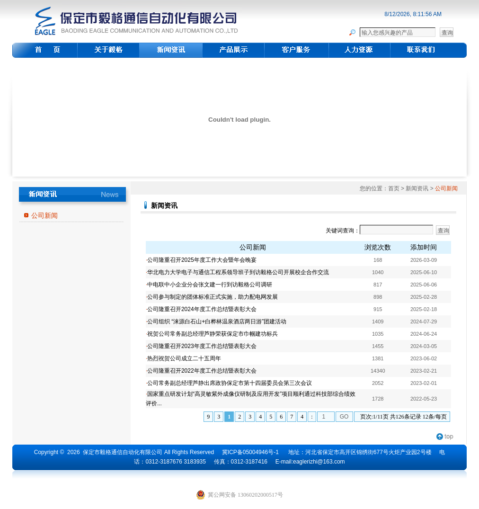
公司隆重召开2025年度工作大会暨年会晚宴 (202, 260)
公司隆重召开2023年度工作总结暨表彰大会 (202, 346)
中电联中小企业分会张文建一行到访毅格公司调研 (209, 284)
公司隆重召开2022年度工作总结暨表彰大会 (202, 370)
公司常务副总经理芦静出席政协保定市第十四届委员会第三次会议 (229, 383)
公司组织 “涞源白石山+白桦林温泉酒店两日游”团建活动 (216, 321)
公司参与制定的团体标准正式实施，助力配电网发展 (212, 297)
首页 (393, 188)
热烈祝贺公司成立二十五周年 (184, 358)
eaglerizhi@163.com (319, 461)
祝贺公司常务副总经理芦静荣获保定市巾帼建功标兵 (212, 333)
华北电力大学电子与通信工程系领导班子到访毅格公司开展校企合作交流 (238, 272)
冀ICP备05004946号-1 (250, 452)
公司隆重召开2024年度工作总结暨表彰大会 (202, 309)
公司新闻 (44, 215)
